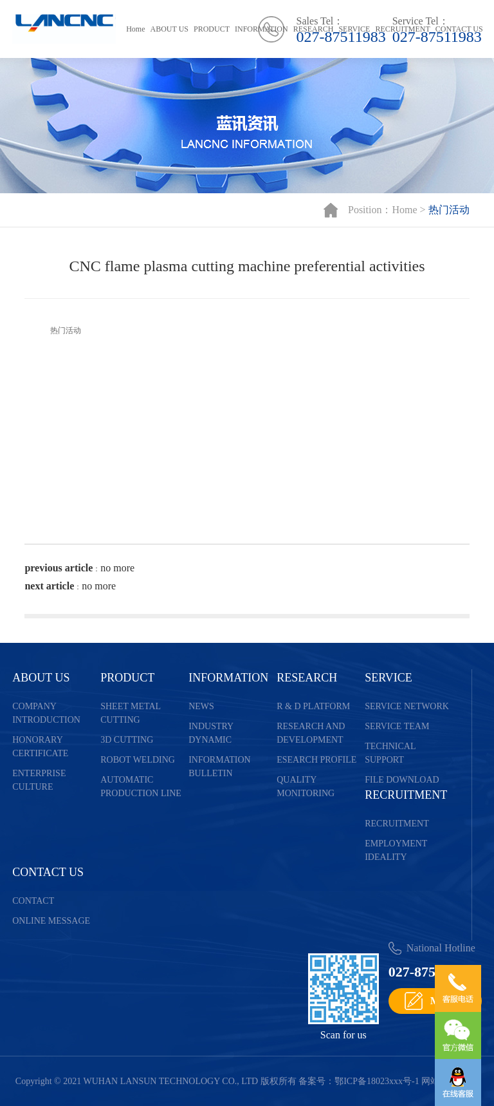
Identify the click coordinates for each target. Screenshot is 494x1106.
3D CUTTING (126, 740)
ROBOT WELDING (137, 760)
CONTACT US (459, 28)
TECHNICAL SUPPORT (390, 753)
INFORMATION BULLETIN (219, 766)
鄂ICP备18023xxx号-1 (376, 1081)
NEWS (201, 706)
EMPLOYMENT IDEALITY (396, 850)
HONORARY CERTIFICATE (40, 746)
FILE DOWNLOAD (402, 780)
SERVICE (354, 28)
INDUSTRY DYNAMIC (210, 733)
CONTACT (33, 901)
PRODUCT (212, 28)
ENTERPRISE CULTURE (39, 780)
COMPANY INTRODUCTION (46, 713)
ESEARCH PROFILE (316, 760)
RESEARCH (313, 28)
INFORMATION (261, 28)
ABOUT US (169, 28)
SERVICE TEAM (397, 726)
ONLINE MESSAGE (51, 921)
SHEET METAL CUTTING (130, 713)
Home (135, 28)
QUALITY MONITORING (305, 786)
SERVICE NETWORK (407, 706)
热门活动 (449, 209)
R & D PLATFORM (313, 706)
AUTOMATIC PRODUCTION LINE (140, 786)
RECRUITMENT (402, 28)
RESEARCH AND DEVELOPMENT (311, 733)
